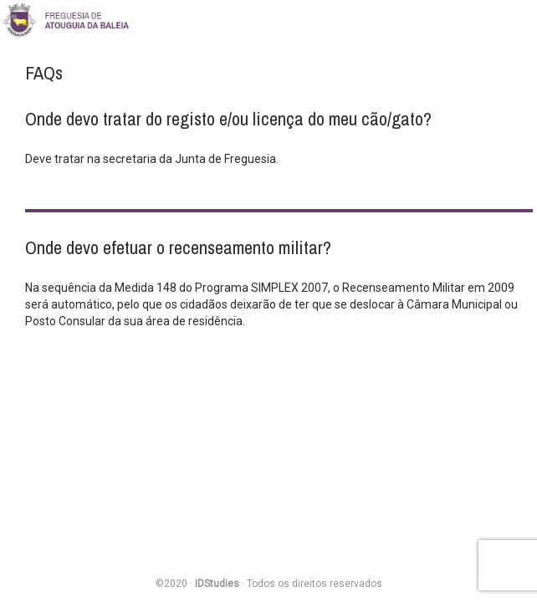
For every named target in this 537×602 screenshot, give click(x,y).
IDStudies (217, 583)
